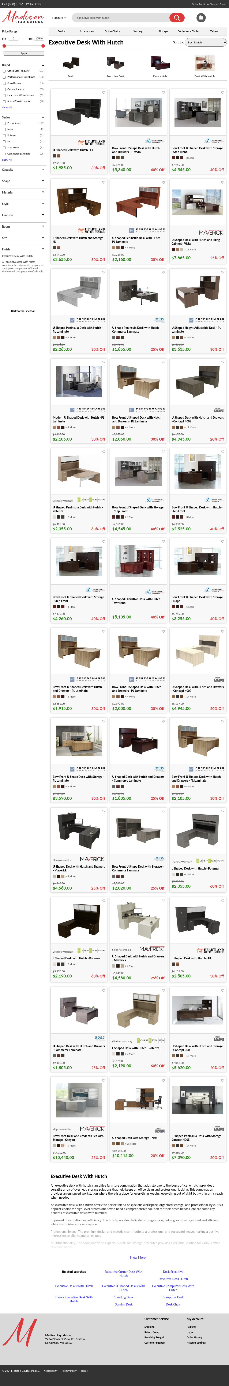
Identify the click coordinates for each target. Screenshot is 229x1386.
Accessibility (50, 1370)
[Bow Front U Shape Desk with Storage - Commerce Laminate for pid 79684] (138, 843)
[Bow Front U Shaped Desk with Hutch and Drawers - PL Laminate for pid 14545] (79, 667)
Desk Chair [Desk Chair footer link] (173, 1304)
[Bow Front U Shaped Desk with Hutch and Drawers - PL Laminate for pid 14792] (138, 667)
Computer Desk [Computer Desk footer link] (173, 1297)
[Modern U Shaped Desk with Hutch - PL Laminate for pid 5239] (79, 396)
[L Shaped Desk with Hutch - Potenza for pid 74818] (138, 1028)
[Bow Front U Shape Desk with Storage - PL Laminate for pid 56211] (79, 755)
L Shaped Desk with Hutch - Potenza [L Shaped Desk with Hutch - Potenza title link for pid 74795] (76, 958)
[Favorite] (103, 92)
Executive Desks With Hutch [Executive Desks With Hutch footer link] (74, 1286)
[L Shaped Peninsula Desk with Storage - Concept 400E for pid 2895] (197, 1113)
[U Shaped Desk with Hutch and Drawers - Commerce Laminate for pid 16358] (79, 1026)
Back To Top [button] (18, 311)
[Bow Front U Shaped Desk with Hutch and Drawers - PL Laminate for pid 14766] (197, 757)
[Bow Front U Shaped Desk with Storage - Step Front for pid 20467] (138, 485)
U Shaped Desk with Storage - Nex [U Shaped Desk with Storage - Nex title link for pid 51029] (134, 1138)
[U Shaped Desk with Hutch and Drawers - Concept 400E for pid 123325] (197, 398)
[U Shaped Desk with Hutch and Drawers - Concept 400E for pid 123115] (197, 667)
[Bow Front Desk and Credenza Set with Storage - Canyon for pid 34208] (79, 1116)
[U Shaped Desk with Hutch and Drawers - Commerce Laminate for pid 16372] (138, 756)
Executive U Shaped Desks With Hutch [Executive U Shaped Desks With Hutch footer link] (123, 1288)
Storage (163, 31)
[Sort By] (206, 42)
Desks (61, 31)
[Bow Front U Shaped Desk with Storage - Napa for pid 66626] (197, 574)
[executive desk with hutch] (123, 17)
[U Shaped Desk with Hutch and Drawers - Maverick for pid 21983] (79, 849)
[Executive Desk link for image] (115, 64)
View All (30, 311)
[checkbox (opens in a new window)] (4, 71)
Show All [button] (7, 107)
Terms (84, 1370)
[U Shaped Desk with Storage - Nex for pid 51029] (138, 1113)
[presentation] (23, 65)
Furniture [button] (59, 18)
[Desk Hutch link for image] (160, 64)
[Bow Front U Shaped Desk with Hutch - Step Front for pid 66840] (197, 487)
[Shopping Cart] (222, 17)
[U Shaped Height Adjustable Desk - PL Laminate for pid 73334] (197, 308)
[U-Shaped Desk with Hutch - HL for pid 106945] (79, 126)
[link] (222, 17)
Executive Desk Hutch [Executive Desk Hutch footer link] (173, 1279)
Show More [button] (138, 1258)
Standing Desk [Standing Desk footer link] (123, 1297)
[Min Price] (13, 38)
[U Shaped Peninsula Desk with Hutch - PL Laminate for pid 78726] (79, 307)
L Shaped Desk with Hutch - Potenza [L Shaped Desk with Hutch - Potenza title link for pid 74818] (135, 1048)
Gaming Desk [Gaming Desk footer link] (123, 1304)
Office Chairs (112, 31)
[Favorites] (211, 21)
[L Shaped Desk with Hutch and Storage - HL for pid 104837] (79, 216)
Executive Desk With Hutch (86, 42)
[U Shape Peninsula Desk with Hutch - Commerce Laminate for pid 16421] (138, 307)
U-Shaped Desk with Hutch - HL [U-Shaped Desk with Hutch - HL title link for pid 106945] (73, 150)
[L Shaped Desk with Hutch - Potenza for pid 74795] (79, 938)
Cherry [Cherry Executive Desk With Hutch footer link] (74, 1299)
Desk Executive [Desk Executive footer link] (173, 1272)
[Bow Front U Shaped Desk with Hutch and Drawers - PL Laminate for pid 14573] (138, 398)
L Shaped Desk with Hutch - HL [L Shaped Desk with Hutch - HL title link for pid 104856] (191, 958)
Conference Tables (189, 31)
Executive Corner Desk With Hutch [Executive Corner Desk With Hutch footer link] (124, 1274)
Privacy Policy (69, 1370)
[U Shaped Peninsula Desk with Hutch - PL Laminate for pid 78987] (138, 217)
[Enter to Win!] (201, 21)
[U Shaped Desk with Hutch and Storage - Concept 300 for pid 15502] (197, 1023)
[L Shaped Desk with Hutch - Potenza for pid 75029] (198, 849)
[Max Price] (39, 38)
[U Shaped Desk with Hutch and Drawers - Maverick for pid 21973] (138, 938)
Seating (137, 31)
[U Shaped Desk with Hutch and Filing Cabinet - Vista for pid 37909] (197, 214)
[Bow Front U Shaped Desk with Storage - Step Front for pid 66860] (79, 575)
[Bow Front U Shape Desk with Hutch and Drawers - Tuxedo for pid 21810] (138, 126)
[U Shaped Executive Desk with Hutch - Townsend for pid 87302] (138, 576)
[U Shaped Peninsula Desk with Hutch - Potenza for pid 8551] (79, 488)
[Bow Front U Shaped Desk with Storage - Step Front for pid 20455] (197, 126)
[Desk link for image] (71, 64)
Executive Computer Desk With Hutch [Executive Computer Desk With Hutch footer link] (173, 1288)
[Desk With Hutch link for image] (204, 64)
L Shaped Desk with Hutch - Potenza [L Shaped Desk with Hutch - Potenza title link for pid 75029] (195, 868)
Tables (214, 31)
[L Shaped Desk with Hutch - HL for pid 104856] (197, 934)
